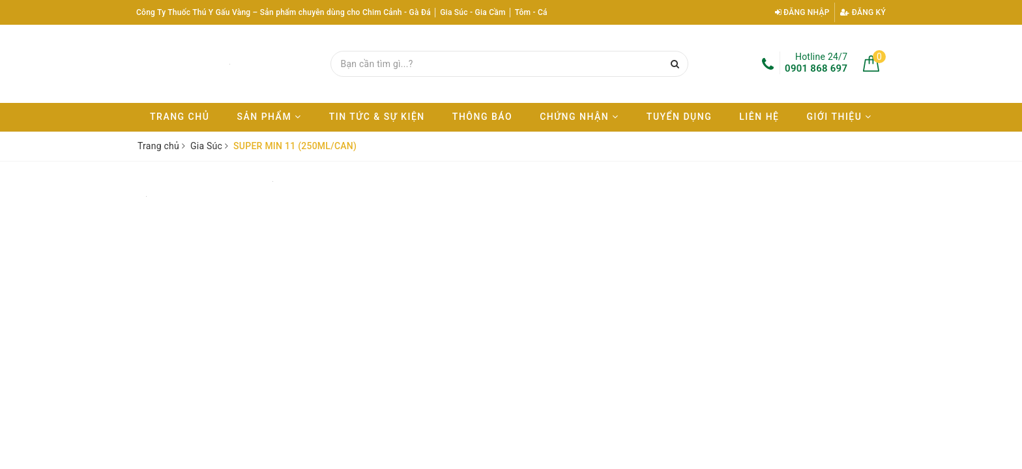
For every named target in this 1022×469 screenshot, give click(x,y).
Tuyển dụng (679, 116)
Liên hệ (759, 116)
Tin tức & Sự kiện (377, 116)
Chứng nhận (579, 116)
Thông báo (482, 116)
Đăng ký (863, 12)
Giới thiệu (839, 116)
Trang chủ (179, 116)
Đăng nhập (802, 12)
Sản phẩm (269, 116)
